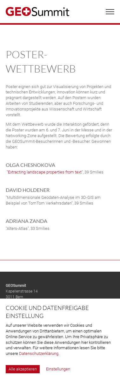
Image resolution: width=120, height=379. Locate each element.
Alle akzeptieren (23, 369)
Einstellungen (58, 369)
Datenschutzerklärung (38, 353)
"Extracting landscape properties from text (44, 172)
